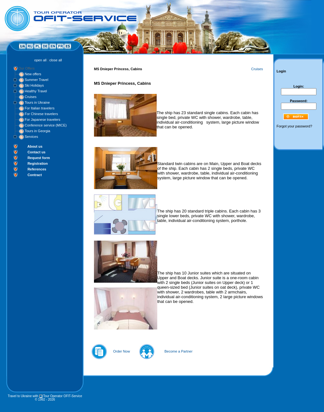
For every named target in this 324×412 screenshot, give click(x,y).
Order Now (121, 351)
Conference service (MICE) (46, 125)
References (37, 169)
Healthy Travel (36, 91)
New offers (33, 74)
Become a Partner (179, 351)
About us (34, 146)
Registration (38, 163)
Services (31, 136)
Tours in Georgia (37, 131)
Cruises (30, 97)
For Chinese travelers (41, 114)
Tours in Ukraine (37, 102)
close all (55, 60)
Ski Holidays (34, 85)
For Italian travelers (39, 108)
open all (40, 60)
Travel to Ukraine (20, 396)
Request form (39, 158)
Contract (35, 175)
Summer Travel (36, 80)
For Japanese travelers (42, 119)
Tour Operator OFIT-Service (62, 396)
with (35, 396)
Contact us (37, 152)
